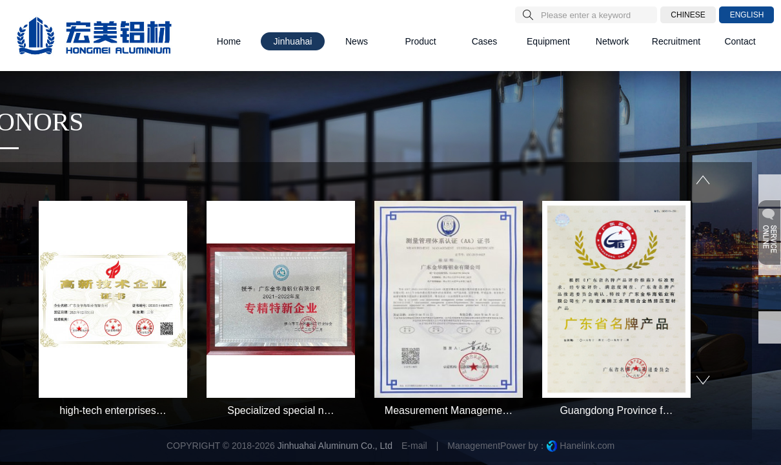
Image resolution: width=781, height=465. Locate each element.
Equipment (548, 41)
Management (473, 445)
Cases (485, 41)
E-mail (414, 445)
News (356, 41)
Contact (739, 41)
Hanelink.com (587, 445)
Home (229, 41)
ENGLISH (747, 14)
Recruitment (676, 41)
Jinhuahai (293, 41)
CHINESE (688, 14)
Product (420, 41)
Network (612, 41)
